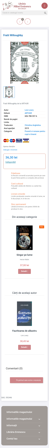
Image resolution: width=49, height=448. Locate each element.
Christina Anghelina (33, 125)
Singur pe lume (24, 254)
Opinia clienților (9, 146)
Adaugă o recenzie (10, 150)
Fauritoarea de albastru (24, 330)
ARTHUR (28, 113)
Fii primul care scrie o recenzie (26, 380)
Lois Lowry (29, 110)
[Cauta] (24, 12)
